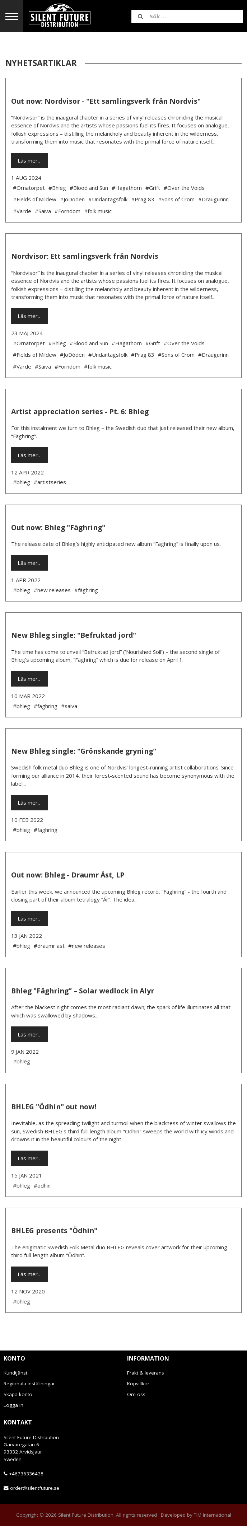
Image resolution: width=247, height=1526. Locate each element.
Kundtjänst (15, 1373)
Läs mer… (30, 160)
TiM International (212, 1515)
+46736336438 (26, 1473)
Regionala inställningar (29, 1383)
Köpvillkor (138, 1383)
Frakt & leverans (145, 1373)
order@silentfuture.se (34, 1488)
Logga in (13, 1405)
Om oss (136, 1394)
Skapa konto (18, 1394)
